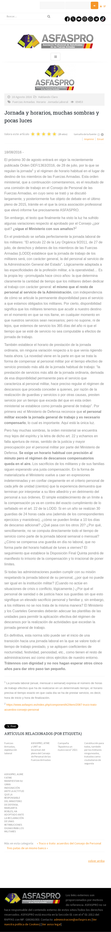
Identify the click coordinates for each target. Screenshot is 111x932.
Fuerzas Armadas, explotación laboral (10, 748)
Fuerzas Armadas (24, 102)
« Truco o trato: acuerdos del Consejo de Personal (69, 843)
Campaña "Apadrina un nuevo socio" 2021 (67, 746)
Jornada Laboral (57, 102)
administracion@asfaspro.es (73, 919)
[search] (28, 16)
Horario (41, 102)
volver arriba (96, 861)
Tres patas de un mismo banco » (27, 848)
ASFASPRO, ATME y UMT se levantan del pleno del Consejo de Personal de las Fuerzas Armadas (41, 751)
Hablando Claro (48, 97)
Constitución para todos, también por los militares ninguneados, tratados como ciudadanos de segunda (94, 753)
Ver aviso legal (51, 924)
